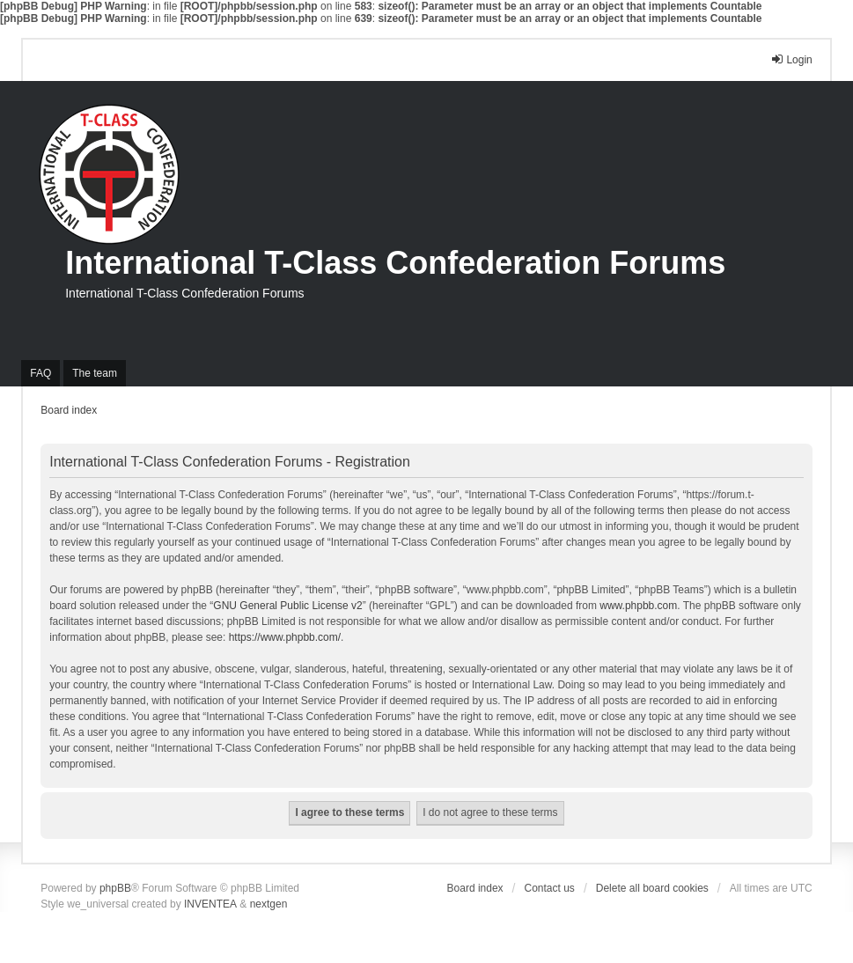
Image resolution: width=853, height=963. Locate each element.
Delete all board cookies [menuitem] (652, 888)
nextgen (269, 904)
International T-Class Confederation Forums (395, 263)
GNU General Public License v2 (287, 605)
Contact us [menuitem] (550, 888)
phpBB (115, 888)
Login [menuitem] (791, 59)
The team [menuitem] (94, 373)
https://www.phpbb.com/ (285, 637)
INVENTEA (210, 904)
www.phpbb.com (638, 605)
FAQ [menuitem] (40, 373)
